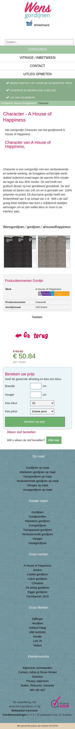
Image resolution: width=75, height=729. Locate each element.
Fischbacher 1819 (37, 596)
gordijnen (34, 227)
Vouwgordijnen (37, 543)
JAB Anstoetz (37, 632)
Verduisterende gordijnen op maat (37, 481)
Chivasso (37, 583)
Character (43, 103)
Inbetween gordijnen (37, 521)
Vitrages (37, 538)
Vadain (37, 645)
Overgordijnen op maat (37, 476)
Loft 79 (37, 641)
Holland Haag (37, 627)
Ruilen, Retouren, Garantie (37, 685)
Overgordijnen (37, 525)
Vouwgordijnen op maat (37, 489)
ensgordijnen (15, 227)
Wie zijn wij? (37, 689)
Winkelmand (37, 23)
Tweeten (37, 317)
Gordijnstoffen (37, 516)
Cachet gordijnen (37, 574)
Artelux (37, 570)
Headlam (37, 623)
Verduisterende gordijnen (37, 534)
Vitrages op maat (37, 485)
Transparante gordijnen (37, 529)
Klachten (37, 676)
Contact (37, 66)
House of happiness (24, 103)
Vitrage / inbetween (37, 57)
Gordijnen (37, 49)
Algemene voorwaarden (37, 667)
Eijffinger (37, 619)
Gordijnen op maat (37, 467)
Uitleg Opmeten (37, 74)
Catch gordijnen (37, 578)
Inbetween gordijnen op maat (37, 472)
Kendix (37, 636)
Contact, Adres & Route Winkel (37, 672)
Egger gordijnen (37, 592)
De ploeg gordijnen (37, 587)
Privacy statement (37, 681)
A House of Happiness (37, 565)
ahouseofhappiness (57, 227)
